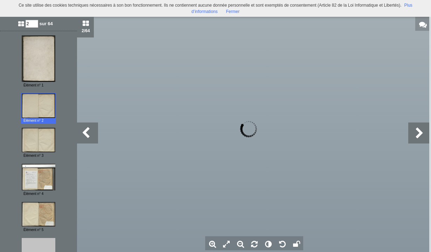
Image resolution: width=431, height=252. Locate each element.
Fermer (233, 11)
